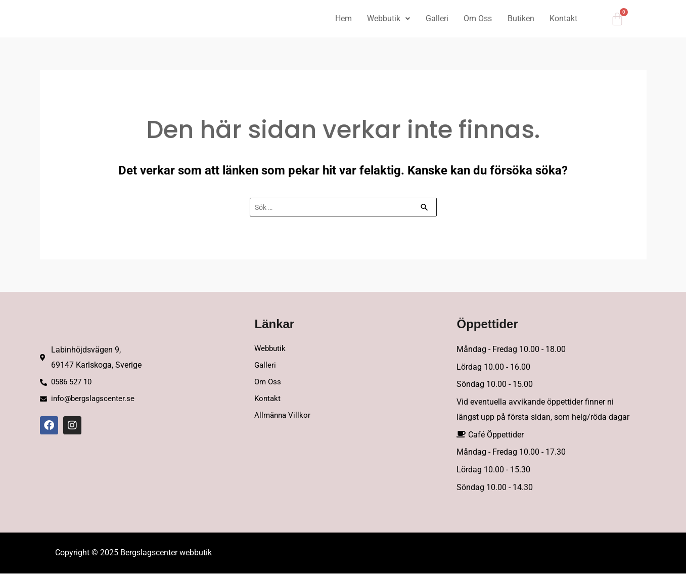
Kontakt (563, 18)
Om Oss (476, 18)
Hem (339, 18)
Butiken (519, 18)
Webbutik (384, 18)
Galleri (434, 18)
